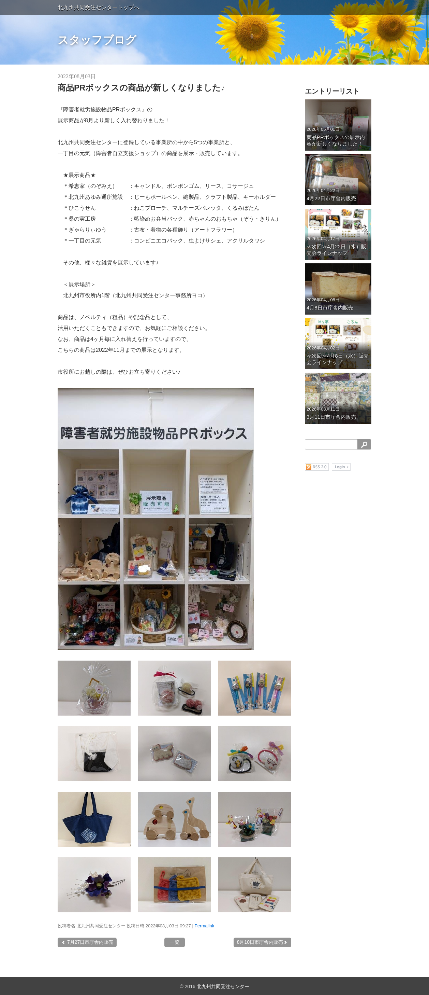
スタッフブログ (97, 40)
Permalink (204, 925)
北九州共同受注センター (223, 986)
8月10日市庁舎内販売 (262, 942)
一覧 (174, 942)
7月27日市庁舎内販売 (87, 942)
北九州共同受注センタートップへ (98, 7)
